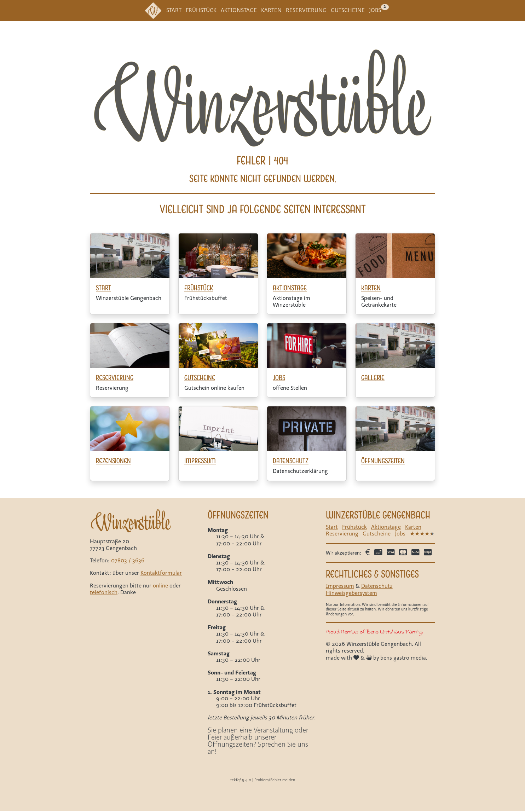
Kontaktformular (161, 573)
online (160, 586)
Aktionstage (239, 10)
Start (173, 10)
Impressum (340, 586)
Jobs (375, 10)
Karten (271, 10)
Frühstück (201, 10)
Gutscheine (348, 10)
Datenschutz (377, 586)
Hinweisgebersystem (351, 593)
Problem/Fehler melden (274, 780)
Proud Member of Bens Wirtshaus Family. (374, 631)
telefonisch (103, 592)
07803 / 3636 (127, 560)
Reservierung (306, 10)
